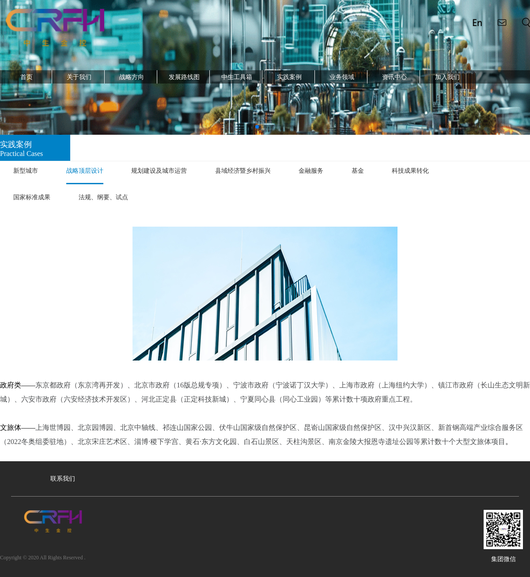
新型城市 (25, 170)
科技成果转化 (410, 170)
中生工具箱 (236, 77)
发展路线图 (184, 77)
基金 (358, 170)
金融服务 (311, 170)
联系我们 (62, 478)
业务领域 (341, 77)
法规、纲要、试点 (103, 197)
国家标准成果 (31, 197)
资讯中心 (394, 77)
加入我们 (447, 77)
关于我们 (79, 77)
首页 (26, 77)
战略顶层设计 (84, 170)
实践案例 (289, 77)
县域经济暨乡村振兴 (243, 170)
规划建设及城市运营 (159, 170)
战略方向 (131, 77)
